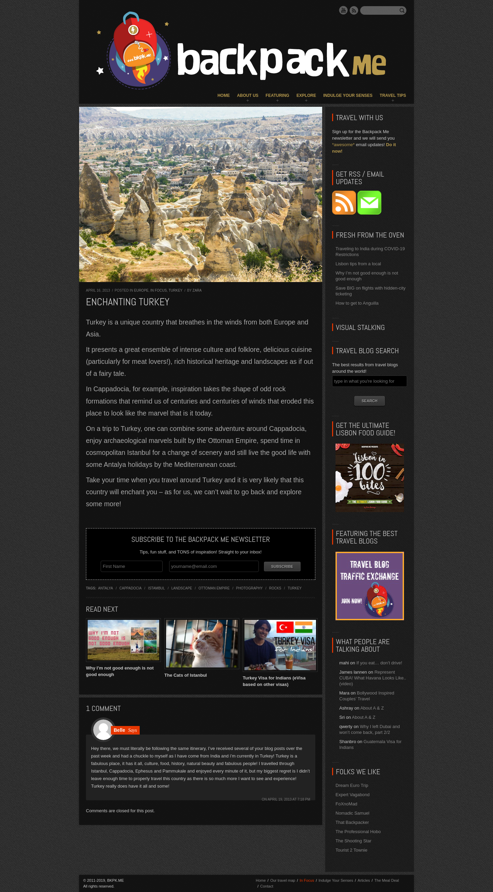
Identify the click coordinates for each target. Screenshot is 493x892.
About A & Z (372, 708)
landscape (181, 587)
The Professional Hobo (358, 831)
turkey (295, 587)
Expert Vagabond (353, 794)
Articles (363, 880)
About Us (247, 95)
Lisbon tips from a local (358, 263)
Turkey (175, 290)
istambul (156, 587)
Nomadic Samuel (352, 813)
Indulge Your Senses (347, 95)
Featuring (277, 95)
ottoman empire (214, 587)
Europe (141, 290)
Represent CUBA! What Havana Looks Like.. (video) (372, 678)
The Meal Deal (387, 880)
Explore (306, 95)
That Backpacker (352, 822)
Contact (266, 886)
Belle (119, 729)
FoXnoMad (346, 803)
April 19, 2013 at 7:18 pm (289, 798)
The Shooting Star (353, 840)
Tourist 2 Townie (351, 850)
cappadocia (130, 587)
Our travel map (282, 880)
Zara (197, 290)
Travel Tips (393, 95)
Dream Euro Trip (352, 785)
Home (223, 95)
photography (249, 587)
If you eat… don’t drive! (379, 662)
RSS (354, 10)
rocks (275, 587)
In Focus (158, 290)
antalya (105, 587)
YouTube (343, 10)
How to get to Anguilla (357, 303)
